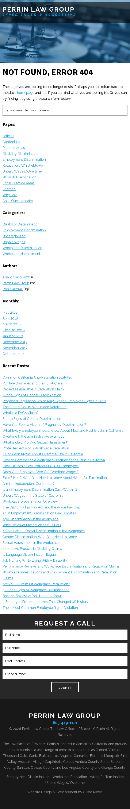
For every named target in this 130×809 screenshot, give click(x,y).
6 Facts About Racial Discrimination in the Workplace (44, 531)
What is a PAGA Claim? (21, 413)
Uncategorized (14, 236)
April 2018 (10, 318)
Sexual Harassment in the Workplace (31, 543)
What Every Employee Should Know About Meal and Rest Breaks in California (63, 431)
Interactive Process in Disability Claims (32, 549)
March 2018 (12, 324)
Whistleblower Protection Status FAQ (32, 525)
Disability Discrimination (21, 154)
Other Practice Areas (19, 183)
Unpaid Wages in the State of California (33, 495)
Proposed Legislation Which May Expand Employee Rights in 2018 (54, 401)
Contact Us (11, 142)
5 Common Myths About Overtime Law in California (43, 454)
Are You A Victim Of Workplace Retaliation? (36, 584)
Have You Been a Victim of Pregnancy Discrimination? (44, 425)
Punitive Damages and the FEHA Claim (33, 383)
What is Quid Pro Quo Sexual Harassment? (36, 442)
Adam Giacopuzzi (16, 277)
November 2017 (15, 348)
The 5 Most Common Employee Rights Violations (41, 608)
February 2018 (14, 330)
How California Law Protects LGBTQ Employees (41, 466)
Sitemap (9, 189)
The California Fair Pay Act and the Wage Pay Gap (41, 507)
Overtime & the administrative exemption (34, 436)
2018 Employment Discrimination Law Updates (39, 513)
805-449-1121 (65, 722)
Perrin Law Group (39, 9)
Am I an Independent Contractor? (29, 484)
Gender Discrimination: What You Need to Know (40, 537)
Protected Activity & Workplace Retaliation (36, 448)
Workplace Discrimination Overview (30, 501)
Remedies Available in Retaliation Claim (33, 389)
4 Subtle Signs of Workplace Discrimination (36, 590)
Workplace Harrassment (21, 254)
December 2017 (15, 342)
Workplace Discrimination (22, 248)
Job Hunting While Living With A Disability (35, 560)
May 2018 (10, 312)
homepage (25, 93)
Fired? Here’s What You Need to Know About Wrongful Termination (55, 478)
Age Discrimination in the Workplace (30, 519)
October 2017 (13, 354)
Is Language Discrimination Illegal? (30, 555)
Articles (8, 136)
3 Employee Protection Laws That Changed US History (45, 602)
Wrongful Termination (19, 177)
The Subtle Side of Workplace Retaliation (34, 407)
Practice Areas (14, 148)
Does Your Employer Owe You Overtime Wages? (41, 472)
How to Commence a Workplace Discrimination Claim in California (54, 460)
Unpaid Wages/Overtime (22, 171)
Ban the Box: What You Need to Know (32, 596)
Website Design (39, 792)
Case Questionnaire (18, 201)
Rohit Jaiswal (13, 289)
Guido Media (93, 792)
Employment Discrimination (24, 160)
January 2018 (13, 336)
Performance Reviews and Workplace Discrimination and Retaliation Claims (61, 566)
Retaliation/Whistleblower (23, 165)
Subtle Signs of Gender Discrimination (32, 395)
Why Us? (10, 195)
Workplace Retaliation (70, 777)
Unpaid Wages (14, 242)
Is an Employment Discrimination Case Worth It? (40, 490)
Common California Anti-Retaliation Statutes (37, 377)
